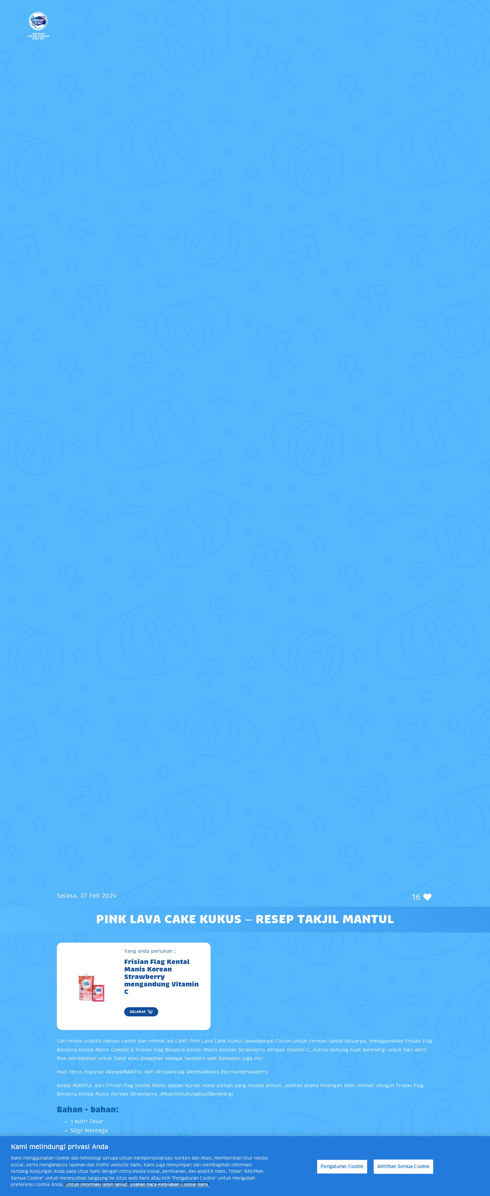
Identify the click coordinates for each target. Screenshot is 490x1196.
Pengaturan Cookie (342, 1166)
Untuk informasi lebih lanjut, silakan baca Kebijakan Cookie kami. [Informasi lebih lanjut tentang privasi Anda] (137, 1184)
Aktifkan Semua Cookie (403, 1166)
